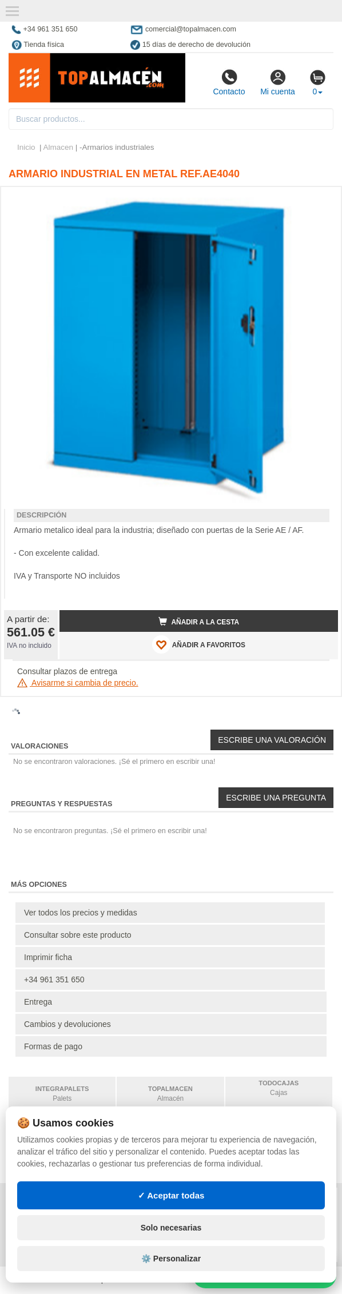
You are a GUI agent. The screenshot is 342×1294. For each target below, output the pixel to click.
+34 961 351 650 (54, 979)
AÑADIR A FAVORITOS (198, 644)
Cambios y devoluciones (67, 1024)
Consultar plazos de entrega (67, 671)
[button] (319, 200)
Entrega (38, 1001)
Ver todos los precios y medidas (80, 912)
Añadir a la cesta (199, 621)
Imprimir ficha (48, 957)
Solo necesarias (171, 1227)
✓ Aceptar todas (171, 1195)
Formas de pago (53, 1046)
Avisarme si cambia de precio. (77, 682)
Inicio (26, 147)
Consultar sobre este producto (78, 934)
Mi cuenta (277, 82)
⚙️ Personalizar (171, 1258)
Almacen (58, 147)
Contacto (229, 82)
